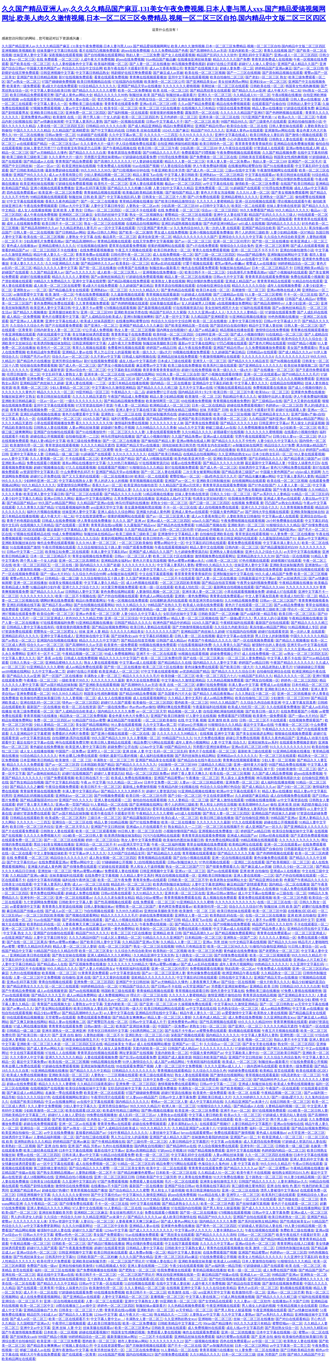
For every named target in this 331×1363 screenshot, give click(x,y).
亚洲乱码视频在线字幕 (23, 605)
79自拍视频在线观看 (99, 911)
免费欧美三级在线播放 (86, 104)
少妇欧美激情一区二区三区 (296, 769)
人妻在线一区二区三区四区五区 (60, 126)
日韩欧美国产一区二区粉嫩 (218, 614)
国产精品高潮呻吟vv (80, 241)
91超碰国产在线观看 (92, 135)
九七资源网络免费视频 (40, 902)
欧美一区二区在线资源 (79, 707)
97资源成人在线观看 (269, 148)
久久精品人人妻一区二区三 (180, 942)
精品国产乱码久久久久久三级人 (272, 214)
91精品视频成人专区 (303, 627)
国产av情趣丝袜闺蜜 (49, 121)
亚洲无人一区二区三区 (210, 361)
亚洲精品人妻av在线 (77, 352)
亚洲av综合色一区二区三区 (85, 370)
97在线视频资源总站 (188, 308)
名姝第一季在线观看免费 (63, 1093)
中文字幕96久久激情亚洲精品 (114, 387)
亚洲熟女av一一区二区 (30, 290)
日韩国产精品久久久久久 (133, 622)
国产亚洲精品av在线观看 (81, 1297)
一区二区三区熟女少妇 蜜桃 (298, 999)
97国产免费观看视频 (59, 778)
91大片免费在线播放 (209, 738)
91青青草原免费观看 (93, 973)
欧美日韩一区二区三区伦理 (146, 795)
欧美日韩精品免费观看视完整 (32, 95)
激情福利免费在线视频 (131, 423)
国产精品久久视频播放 (30, 312)
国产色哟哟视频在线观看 (285, 112)
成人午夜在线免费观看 (195, 348)
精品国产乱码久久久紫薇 (167, 312)
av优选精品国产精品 (194, 671)
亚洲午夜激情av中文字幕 (70, 1350)
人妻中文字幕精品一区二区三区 (125, 1297)
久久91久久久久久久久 (196, 135)
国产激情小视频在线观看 (303, 135)
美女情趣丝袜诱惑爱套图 (90, 334)
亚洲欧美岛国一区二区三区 (69, 1075)
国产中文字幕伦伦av (22, 862)
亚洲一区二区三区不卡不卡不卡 (254, 250)
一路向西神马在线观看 (260, 1066)
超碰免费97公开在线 (161, 392)
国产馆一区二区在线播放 (270, 241)
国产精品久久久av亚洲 (249, 90)
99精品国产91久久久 (177, 738)
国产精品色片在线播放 (33, 361)
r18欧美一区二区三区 (221, 560)
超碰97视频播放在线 (49, 467)
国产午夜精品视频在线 (119, 148)
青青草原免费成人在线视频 (271, 59)
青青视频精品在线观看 (155, 858)
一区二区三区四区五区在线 (82, 1044)
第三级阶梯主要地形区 (50, 1168)
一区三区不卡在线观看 (139, 210)
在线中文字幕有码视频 (44, 880)
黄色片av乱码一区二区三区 (258, 1288)
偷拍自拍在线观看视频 (150, 800)
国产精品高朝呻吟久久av (39, 228)
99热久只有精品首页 (190, 946)
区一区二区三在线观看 (62, 986)
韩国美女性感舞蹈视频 (128, 1332)
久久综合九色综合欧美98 (193, 889)
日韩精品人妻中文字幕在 (144, 1248)
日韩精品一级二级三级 (62, 454)
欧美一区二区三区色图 (290, 897)
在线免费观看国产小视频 (299, 711)
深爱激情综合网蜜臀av (74, 485)
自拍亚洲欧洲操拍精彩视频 (177, 144)
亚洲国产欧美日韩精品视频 (37, 77)
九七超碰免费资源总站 (191, 552)
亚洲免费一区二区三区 (242, 782)
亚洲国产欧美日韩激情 (195, 418)
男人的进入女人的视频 (111, 481)
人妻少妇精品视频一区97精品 (292, 232)
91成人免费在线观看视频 (298, 889)
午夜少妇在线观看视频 (186, 1266)
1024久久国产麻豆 (175, 130)
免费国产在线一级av (42, 1266)
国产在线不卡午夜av (180, 1030)
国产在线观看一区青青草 (35, 1288)
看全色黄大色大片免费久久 (129, 716)
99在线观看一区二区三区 (42, 538)
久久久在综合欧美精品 (219, 1288)
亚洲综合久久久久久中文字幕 (240, 237)
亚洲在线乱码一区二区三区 (40, 702)
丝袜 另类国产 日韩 (214, 410)
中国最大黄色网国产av (43, 68)
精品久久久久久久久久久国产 (195, 237)
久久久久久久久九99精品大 (177, 733)
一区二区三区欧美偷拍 (135, 543)
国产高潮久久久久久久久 (112, 161)
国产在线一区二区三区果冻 (203, 658)
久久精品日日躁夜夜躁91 (95, 1084)
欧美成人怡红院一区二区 (193, 587)
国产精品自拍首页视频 (218, 583)
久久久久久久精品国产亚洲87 (242, 112)
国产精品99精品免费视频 (137, 693)
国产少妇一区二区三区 (294, 787)
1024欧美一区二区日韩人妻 (82, 835)
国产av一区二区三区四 (62, 764)
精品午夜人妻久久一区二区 (53, 254)
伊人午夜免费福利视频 (210, 166)
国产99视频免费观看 (109, 795)
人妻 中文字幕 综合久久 (228, 742)
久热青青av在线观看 (84, 928)
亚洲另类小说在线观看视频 (128, 139)
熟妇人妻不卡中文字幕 (291, 1039)
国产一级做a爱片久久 (236, 618)
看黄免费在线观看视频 (244, 543)
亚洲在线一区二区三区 (18, 1274)
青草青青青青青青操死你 (253, 144)
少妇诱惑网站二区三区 (146, 1030)
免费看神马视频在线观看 (126, 348)
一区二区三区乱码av (64, 410)
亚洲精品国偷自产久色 (40, 1310)
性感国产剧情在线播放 (37, 1186)
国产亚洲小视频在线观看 (109, 733)
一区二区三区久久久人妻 (126, 432)
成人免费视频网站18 (113, 995)
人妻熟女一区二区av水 (142, 206)
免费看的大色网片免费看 (70, 733)
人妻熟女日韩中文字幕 (146, 999)
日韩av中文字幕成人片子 (164, 121)
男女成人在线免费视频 (171, 232)
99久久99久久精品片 (67, 693)
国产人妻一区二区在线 (153, 379)
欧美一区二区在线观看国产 (136, 450)
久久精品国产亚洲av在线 (95, 503)
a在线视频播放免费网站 (234, 303)
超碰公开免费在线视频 (243, 738)
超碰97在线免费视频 (196, 370)
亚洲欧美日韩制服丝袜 (213, 481)
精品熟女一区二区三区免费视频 (83, 716)
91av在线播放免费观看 (142, 1234)
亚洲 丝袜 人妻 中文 (137, 751)
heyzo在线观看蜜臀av (196, 1132)
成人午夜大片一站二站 (284, 90)
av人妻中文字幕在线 (119, 1013)
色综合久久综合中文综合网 (82, 68)
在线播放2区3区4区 (302, 911)
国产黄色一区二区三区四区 (216, 1226)
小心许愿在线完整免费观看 (247, 139)
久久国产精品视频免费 (279, 152)
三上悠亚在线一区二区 (259, 379)
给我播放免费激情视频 (245, 498)
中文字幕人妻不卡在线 (284, 658)
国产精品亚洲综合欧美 (265, 880)
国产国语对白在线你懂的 (228, 325)
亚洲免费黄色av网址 (36, 117)
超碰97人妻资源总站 (109, 773)
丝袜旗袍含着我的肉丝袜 (210, 1137)
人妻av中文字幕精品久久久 (82, 108)
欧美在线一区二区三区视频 (205, 73)
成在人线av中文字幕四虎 (137, 361)
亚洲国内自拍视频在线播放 (57, 640)
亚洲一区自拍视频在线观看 (255, 201)
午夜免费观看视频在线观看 (213, 259)
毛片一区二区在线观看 (181, 1181)
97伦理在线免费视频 (173, 157)
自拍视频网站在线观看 (249, 481)
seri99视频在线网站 (140, 374)
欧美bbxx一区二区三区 (272, 392)
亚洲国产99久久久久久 (30, 175)
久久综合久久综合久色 (27, 325)
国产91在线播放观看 (278, 166)
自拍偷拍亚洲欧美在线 (216, 534)
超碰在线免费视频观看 (195, 414)
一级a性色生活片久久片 (219, 476)
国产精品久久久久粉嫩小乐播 (129, 188)
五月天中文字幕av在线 (196, 387)
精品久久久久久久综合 (249, 285)
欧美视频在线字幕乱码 (213, 1186)
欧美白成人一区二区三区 (179, 818)
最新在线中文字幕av (109, 1150)
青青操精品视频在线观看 (102, 192)
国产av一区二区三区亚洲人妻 (168, 516)
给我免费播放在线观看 (174, 1270)
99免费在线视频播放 (102, 1115)
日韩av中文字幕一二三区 (25, 552)
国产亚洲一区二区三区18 (116, 379)
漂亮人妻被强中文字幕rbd (279, 1190)
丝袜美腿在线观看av (165, 303)
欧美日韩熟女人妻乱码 (267, 135)
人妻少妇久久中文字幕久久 (277, 441)
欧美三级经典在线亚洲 (40, 1150)
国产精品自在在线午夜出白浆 (199, 760)
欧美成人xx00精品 (226, 1261)
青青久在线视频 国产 (279, 50)
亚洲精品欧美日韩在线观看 (30, 955)
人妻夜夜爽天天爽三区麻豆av (84, 924)
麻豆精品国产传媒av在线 (25, 911)
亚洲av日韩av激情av (221, 893)
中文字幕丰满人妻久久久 (281, 543)
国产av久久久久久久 (292, 228)
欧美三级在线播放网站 (304, 1208)
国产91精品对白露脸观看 (273, 219)
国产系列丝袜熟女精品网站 (195, 756)
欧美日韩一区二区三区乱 (297, 614)
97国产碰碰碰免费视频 (59, 81)
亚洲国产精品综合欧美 (258, 228)
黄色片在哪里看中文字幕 (61, 316)
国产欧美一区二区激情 (136, 232)
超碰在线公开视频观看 (47, 436)
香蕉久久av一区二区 (107, 485)
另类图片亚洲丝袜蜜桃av (102, 157)
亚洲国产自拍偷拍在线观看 (54, 432)
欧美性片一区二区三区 (111, 183)
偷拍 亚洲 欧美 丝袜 (285, 804)
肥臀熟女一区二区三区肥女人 (55, 631)
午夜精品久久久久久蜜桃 (154, 813)
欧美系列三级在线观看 (220, 365)
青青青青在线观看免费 (121, 104)
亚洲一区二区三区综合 (121, 618)
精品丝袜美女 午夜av (119, 1044)
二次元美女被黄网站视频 (201, 472)
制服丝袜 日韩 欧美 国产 (87, 197)
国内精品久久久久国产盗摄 (100, 565)
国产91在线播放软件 (91, 432)
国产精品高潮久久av (198, 933)
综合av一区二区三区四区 (219, 210)
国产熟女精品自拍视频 (27, 782)
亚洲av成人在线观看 (218, 436)
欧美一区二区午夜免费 (114, 880)
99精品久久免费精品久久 (52, 281)
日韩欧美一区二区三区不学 (188, 880)
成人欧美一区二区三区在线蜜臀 (57, 285)
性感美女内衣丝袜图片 (214, 445)
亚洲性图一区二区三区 (297, 1035)
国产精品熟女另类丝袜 (79, 569)
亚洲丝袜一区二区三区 (55, 871)
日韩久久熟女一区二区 (27, 662)
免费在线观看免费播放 (94, 1017)
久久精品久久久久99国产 (115, 219)
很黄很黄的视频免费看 (166, 112)
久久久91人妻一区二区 (253, 192)
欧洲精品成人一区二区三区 (170, 405)
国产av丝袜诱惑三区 (292, 578)
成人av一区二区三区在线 (90, 884)
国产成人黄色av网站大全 (73, 95)
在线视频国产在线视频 (47, 1088)
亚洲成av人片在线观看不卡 (146, 826)
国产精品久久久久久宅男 (109, 609)
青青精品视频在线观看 (114, 241)
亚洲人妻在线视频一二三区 (86, 383)
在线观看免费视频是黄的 (298, 742)
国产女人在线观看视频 (178, 55)
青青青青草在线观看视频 (196, 538)
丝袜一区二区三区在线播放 (253, 1319)
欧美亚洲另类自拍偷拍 (206, 600)
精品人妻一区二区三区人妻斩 (75, 946)
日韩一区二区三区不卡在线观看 (263, 720)
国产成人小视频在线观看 (123, 920)
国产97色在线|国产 (262, 485)
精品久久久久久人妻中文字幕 (55, 268)
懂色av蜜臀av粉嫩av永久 (186, 560)
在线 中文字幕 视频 (192, 720)
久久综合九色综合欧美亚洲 (284, 237)
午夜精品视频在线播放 (296, 583)
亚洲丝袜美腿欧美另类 (194, 99)
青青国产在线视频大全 (201, 68)
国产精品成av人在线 (38, 161)
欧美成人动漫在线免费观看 (203, 605)
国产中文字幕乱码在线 (108, 130)
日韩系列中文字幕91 (60, 1257)
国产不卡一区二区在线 (184, 1345)
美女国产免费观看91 (302, 348)
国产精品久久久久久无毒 (236, 853)
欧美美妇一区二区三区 (132, 263)
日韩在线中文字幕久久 (235, 977)
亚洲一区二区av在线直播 (77, 1124)
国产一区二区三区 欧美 (201, 121)
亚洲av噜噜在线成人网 (302, 148)
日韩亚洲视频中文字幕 (57, 73)
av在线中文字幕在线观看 (95, 1101)
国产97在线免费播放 (144, 822)
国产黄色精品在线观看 (178, 290)
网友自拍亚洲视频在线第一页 (178, 1274)
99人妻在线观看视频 (309, 454)
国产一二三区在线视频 (243, 73)
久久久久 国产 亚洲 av (129, 520)
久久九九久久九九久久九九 (299, 840)
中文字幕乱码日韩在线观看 (206, 543)
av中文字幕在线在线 (218, 183)
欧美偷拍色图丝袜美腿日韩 (40, 698)
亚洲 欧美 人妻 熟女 (67, 210)
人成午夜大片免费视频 (97, 59)
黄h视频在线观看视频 (205, 960)
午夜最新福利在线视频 (209, 707)
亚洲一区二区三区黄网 (272, 246)
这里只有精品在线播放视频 (128, 383)
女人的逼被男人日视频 (198, 303)
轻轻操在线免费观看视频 (38, 365)
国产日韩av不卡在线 (166, 986)
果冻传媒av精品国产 (311, 445)
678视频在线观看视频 (120, 308)
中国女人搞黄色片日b (304, 463)
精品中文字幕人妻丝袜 (265, 325)
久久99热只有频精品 (122, 463)
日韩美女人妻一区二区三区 (262, 649)
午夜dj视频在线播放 (286, 95)
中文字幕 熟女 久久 (17, 933)
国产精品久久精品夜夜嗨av (213, 693)
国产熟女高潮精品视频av (55, 1172)
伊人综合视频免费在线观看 (135, 144)
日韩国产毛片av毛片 (35, 356)
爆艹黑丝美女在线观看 (177, 1234)
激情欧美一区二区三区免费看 (257, 183)
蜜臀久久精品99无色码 (34, 946)
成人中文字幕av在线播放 (256, 893)
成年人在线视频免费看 (23, 223)
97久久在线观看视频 (80, 467)
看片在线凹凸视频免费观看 (99, 50)
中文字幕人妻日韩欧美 (181, 175)
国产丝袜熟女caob (124, 636)
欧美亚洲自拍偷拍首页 (140, 485)
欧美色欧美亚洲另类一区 (193, 458)
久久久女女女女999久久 (150, 489)
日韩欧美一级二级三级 (292, 1146)
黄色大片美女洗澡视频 (217, 192)
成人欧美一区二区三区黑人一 (119, 272)
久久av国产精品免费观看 (196, 104)
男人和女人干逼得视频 (147, 866)
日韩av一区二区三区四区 (102, 210)
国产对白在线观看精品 (292, 1319)
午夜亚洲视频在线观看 (18, 334)
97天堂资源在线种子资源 (94, 405)
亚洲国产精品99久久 (35, 609)
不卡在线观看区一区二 (90, 299)
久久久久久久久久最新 (108, 680)
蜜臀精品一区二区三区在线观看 (188, 214)
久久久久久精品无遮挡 (89, 396)
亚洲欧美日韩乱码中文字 (295, 920)
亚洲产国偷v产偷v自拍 (308, 414)
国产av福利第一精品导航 (258, 614)
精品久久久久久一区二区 (55, 392)
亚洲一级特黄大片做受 (250, 764)
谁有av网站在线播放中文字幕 (32, 219)
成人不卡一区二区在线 (40, 1292)
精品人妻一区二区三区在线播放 (188, 277)
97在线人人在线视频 (60, 1053)
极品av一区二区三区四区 (183, 183)
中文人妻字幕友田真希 (262, 596)
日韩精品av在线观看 (262, 352)
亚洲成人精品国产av (240, 281)
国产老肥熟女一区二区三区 (279, 951)
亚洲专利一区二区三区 (119, 339)
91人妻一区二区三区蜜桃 (263, 294)
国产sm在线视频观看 (84, 991)
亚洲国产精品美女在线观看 (155, 760)
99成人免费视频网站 (67, 534)
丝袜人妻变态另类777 (39, 148)
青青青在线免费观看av (226, 596)
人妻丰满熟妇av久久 (183, 1124)
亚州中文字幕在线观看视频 (188, 77)
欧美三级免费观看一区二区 (33, 711)
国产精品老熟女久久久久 (25, 986)
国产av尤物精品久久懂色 (48, 152)
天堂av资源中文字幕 (64, 1221)
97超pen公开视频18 (209, 529)
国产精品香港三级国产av (302, 458)
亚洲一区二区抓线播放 (30, 583)
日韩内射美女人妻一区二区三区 (57, 330)
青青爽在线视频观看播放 (148, 77)
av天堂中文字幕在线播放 (302, 552)
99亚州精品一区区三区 (92, 392)
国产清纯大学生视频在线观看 (267, 512)
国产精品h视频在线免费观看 (129, 281)
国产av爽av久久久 (20, 1008)
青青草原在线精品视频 (260, 995)
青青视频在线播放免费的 (231, 401)
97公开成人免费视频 (97, 330)
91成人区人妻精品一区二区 (121, 937)
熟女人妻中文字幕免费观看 (141, 840)
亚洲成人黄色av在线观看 (244, 130)
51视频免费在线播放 (285, 259)
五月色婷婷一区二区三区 (178, 117)
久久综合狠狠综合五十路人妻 (99, 547)
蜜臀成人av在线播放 (261, 263)
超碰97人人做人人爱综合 (257, 64)
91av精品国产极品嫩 (161, 59)
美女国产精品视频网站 (92, 724)
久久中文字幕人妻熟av (228, 299)
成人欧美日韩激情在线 (179, 1217)
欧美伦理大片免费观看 (54, 1261)
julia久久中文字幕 (191, 427)
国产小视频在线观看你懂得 (221, 374)
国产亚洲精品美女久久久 (270, 414)
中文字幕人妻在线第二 (202, 1297)
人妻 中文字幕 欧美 (244, 1164)
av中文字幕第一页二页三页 (290, 1345)
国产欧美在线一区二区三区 (30, 64)
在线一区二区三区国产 (115, 946)
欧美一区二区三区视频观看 (270, 955)
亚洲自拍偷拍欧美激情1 (76, 1266)
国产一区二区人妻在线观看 (161, 472)
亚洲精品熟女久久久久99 (255, 556)
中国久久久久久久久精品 (31, 130)
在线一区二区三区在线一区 (277, 902)
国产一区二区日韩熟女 (276, 1004)
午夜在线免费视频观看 (40, 206)
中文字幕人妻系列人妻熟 (84, 121)
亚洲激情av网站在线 (280, 130)
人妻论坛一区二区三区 (97, 1221)
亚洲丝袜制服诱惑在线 (160, 414)
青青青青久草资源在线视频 (62, 906)
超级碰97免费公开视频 (117, 427)
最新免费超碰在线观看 (62, 170)
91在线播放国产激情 (25, 547)
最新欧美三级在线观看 (254, 751)
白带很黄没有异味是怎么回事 (79, 148)
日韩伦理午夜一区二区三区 (131, 254)
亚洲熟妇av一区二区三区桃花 (221, 175)
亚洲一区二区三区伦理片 (231, 241)
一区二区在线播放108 (117, 476)
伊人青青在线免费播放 (94, 520)
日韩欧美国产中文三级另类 (156, 1177)
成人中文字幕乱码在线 (206, 1101)
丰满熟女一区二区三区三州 (113, 760)
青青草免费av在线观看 (92, 254)
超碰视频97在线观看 (286, 560)
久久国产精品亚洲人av (47, 272)
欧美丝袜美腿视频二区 (301, 365)
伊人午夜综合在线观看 (235, 148)
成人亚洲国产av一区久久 (263, 826)
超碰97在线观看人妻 (290, 410)
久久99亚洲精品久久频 (62, 263)
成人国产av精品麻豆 (203, 330)
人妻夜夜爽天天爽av (204, 982)
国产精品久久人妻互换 (75, 1314)
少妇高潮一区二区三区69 (198, 148)
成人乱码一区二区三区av (137, 1115)
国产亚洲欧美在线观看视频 (99, 685)
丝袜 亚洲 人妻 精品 (94, 631)
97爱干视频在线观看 (198, 263)
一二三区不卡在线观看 (178, 578)
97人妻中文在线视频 (201, 716)
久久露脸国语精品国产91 (277, 538)
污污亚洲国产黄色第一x (259, 117)
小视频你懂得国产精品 (180, 831)
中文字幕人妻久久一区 (50, 104)
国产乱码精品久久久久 (265, 458)
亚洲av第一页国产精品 (72, 804)
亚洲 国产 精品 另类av (84, 1146)
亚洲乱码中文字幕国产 (255, 55)
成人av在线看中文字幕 (252, 259)
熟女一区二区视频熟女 (146, 214)
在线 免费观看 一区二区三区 (58, 59)
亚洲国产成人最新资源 (47, 370)
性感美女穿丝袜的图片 (104, 259)
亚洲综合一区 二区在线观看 (40, 1128)
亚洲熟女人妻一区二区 (191, 915)
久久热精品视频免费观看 (225, 680)
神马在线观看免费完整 (72, 742)
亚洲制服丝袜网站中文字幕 (287, 254)
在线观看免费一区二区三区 (22, 840)
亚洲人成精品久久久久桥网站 (109, 955)
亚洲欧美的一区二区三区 (246, 525)
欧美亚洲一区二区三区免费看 (60, 192)
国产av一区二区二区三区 (193, 241)
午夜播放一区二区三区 (40, 680)
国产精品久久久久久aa (47, 591)
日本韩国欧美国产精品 (97, 764)
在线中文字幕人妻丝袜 (173, 1283)
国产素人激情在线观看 (227, 800)
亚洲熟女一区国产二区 (276, 197)
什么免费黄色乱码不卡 (77, 472)
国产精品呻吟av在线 (181, 1146)
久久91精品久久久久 (197, 432)
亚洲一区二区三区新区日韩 (114, 1177)
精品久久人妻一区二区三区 (184, 161)
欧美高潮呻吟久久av (254, 804)
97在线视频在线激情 (92, 246)
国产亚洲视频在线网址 (146, 804)
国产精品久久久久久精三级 (157, 387)
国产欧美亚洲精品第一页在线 (187, 325)
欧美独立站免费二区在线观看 (67, 552)
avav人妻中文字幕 (15, 458)
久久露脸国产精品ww (139, 525)
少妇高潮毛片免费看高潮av (43, 241)
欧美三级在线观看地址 (156, 1075)
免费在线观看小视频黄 (307, 277)
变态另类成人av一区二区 (115, 99)
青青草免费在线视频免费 (28, 410)
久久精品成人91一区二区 (251, 95)
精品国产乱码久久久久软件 (217, 55)
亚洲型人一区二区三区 (104, 751)
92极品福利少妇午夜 (45, 587)
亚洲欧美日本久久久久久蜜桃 (287, 689)
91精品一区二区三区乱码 (310, 494)
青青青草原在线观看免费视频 (267, 277)
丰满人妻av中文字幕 (243, 685)
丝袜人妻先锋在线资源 (283, 206)
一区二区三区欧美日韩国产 (280, 1053)
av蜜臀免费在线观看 (211, 1030)
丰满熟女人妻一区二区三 (102, 676)
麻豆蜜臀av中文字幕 (151, 365)
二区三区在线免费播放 (142, 1350)
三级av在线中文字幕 (240, 170)
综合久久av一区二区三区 (70, 356)
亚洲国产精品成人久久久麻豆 (141, 325)
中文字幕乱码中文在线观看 (191, 1155)
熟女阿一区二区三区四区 (296, 1044)
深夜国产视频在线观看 (187, 1035)
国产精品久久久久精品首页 (248, 361)
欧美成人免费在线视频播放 (131, 778)
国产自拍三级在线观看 (92, 1137)
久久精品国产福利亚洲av (267, 418)
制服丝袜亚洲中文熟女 (18, 396)
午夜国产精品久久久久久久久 (292, 662)
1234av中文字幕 (151, 747)
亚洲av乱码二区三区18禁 (158, 104)
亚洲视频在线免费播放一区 (162, 272)
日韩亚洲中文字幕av (274, 423)
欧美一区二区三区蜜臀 (97, 450)
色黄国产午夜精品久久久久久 (210, 640)
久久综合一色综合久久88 (62, 1217)
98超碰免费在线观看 (243, 1070)
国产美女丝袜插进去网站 (254, 733)
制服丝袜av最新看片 (181, 95)
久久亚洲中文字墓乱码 (307, 964)
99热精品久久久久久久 (271, 964)
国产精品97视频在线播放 (106, 1243)
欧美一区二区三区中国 (269, 911)
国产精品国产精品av (22, 503)
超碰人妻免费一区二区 (237, 68)
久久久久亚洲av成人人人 (206, 312)
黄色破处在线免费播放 (47, 747)
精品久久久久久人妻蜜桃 (70, 277)
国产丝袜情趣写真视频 (253, 1203)
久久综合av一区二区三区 (222, 1044)
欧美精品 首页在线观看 (277, 1070)
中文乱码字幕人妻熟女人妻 (62, 374)
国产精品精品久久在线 (174, 662)
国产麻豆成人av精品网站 (25, 1093)
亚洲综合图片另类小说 (186, 489)
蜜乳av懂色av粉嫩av (229, 263)
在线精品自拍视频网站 (143, 223)
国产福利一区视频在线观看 (124, 121)
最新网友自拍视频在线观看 (304, 569)
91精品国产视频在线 (211, 525)
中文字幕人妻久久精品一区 (104, 583)
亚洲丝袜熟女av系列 (263, 742)
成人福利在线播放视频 (156, 756)
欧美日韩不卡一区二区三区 (62, 223)
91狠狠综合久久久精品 (146, 467)
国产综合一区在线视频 (292, 556)
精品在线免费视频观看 (233, 104)
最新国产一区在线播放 (44, 707)
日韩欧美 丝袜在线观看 (143, 130)
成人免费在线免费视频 (245, 1017)
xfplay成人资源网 (308, 472)
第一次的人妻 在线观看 (222, 228)
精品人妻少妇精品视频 (166, 396)
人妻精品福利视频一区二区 (285, 1106)
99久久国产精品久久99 (108, 738)
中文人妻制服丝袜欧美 (50, 853)
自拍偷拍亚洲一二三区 (82, 436)
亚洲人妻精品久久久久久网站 (49, 1208)
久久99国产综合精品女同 (126, 853)
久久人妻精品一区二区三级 (188, 800)
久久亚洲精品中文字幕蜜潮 (30, 733)
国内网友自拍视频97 (171, 330)
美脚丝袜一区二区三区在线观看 (224, 86)
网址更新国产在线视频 (136, 1053)
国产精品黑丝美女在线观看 (210, 90)
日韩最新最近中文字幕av (256, 578)
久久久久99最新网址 (77, 1226)
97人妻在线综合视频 (176, 166)
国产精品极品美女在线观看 (69, 290)
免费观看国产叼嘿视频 (198, 152)
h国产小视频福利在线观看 (288, 272)
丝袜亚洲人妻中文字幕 (30, 55)
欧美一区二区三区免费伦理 (161, 658)
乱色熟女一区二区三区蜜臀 (107, 1119)
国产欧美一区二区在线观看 (201, 219)
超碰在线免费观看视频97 (245, 405)
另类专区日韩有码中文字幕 (107, 1030)
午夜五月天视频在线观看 (133, 250)
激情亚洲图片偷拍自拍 (224, 995)
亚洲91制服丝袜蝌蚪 (138, 316)
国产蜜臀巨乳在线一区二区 (107, 1022)
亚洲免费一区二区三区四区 (85, 112)
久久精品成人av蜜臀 (100, 809)
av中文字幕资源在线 (35, 738)
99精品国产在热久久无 (164, 605)
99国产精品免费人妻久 (269, 928)
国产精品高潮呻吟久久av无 (82, 1013)
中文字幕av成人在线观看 (280, 516)
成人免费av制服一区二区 (147, 1252)
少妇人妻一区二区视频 (278, 760)
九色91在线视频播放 (25, 973)
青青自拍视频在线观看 (55, 982)
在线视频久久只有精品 (198, 108)
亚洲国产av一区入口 (119, 729)
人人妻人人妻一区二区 (294, 485)
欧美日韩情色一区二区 (216, 144)
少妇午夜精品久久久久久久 (127, 1132)
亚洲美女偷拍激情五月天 (80, 1039)
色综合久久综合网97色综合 (220, 787)
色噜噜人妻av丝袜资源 (143, 849)
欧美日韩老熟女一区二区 (172, 250)
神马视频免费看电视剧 (188, 64)
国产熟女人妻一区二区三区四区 (226, 813)
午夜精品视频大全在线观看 (297, 1305)
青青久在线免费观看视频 (210, 250)
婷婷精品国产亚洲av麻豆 (273, 68)
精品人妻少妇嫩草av (225, 379)
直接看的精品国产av (91, 1132)
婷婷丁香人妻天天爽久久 (222, 769)
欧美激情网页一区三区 (163, 401)
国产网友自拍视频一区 (262, 680)
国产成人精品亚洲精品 (145, 126)
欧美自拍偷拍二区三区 (227, 77)
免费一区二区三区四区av (52, 720)
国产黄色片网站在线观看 (267, 343)
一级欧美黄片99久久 (220, 489)
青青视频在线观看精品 (223, 649)
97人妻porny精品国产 (141, 1097)
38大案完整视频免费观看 (119, 587)
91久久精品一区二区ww (124, 782)
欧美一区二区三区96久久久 (227, 946)
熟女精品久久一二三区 (185, 826)
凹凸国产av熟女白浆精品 (283, 503)
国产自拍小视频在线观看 (191, 858)
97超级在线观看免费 (299, 108)
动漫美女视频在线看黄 (65, 583)
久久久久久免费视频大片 (42, 835)
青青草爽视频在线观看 (290, 1022)
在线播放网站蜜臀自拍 (245, 166)
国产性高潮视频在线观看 (112, 902)
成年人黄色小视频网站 (192, 742)
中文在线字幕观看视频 (156, 574)
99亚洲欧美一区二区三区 (178, 1301)
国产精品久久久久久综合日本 (233, 671)
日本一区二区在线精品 (208, 405)
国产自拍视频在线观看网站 (104, 55)
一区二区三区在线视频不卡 (223, 826)
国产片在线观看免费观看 (63, 325)
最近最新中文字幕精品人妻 (265, 463)
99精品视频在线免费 (106, 1062)
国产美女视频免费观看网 (289, 192)
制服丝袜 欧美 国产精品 (147, 95)
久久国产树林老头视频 (142, 578)
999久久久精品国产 (224, 702)
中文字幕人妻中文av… (107, 1319)
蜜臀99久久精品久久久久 (214, 565)
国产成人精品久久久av (295, 352)
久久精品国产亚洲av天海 (140, 942)
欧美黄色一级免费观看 (23, 86)
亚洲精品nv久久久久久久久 (237, 756)
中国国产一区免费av (70, 751)
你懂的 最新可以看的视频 (118, 756)
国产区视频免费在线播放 (87, 964)
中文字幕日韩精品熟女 (92, 73)
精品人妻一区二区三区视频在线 (194, 618)
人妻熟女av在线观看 (172, 1115)
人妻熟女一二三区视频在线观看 (114, 1075)
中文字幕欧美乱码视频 (124, 370)
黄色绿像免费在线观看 (201, 667)
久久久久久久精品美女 (127, 631)
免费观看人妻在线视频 (121, 871)
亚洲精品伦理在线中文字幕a (308, 928)
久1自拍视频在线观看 (150, 862)
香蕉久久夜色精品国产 (62, 201)
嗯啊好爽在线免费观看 (57, 600)
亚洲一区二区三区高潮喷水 (79, 560)
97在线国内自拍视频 (127, 81)
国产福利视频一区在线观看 (128, 112)
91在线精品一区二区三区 (284, 334)
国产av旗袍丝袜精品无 (107, 277)
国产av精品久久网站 (38, 489)
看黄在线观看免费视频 (111, 77)
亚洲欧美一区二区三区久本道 (39, 1044)
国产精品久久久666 (269, 587)
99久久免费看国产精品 (257, 210)
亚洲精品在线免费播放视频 (294, 144)
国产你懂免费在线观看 (80, 866)
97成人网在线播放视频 (30, 1026)
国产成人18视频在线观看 (154, 458)
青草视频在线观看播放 (199, 853)
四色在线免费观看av (22, 192)
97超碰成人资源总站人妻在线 (285, 1115)
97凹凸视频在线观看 (232, 343)
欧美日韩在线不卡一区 (92, 778)
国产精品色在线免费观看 (175, 525)
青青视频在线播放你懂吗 (287, 809)
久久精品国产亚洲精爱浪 (70, 130)
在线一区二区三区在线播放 (265, 915)
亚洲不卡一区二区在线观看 (156, 654)
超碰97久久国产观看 (116, 702)
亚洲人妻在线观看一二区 (112, 800)
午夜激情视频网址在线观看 (277, 170)
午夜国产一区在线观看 (282, 1088)
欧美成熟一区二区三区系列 (65, 818)
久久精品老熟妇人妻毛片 (78, 228)
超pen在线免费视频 (135, 50)
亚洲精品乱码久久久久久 (20, 636)
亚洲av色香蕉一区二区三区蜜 (97, 614)
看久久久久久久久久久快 (94, 423)
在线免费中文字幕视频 (101, 875)
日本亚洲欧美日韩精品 (37, 760)
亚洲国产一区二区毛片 (305, 161)
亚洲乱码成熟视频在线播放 (181, 223)
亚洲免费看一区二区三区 (45, 379)
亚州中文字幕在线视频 (243, 1150)
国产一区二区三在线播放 (99, 201)
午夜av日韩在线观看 (307, 1164)
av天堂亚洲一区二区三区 (306, 1132)
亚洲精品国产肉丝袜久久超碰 (42, 383)
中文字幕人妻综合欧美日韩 (50, 90)
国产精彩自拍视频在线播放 (223, 179)
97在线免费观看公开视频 (308, 1062)
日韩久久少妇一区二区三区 (230, 494)
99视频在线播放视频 (260, 800)
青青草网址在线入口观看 (295, 1243)
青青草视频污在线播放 (40, 716)
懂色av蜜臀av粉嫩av (88, 871)
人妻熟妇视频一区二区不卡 (103, 1035)
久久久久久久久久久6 (257, 356)
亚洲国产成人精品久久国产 (297, 64)
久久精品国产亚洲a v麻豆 (29, 875)
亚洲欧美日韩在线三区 (47, 112)
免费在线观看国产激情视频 (234, 1132)
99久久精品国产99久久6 (286, 450)
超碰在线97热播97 (55, 1190)
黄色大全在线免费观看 (143, 680)
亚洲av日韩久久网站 (102, 232)
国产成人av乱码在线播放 (216, 450)
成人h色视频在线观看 (142, 583)
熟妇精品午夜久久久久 (239, 396)
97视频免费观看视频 (45, 108)
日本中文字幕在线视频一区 (276, 1332)
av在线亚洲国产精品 (17, 937)
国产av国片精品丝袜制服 (58, 685)
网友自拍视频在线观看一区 (176, 875)
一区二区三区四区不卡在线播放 (54, 250)
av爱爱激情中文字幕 (25, 906)
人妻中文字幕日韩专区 (107, 206)
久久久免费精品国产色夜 (169, 50)
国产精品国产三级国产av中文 (59, 1159)
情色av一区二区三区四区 (80, 702)
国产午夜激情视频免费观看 (22, 1332)
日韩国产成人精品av (300, 299)
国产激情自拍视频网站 (227, 1075)
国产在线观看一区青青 (72, 525)
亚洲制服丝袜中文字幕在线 (233, 574)
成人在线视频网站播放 (154, 1044)
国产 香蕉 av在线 (49, 658)
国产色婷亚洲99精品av (220, 223)
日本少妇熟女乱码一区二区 (224, 339)
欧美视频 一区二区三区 (59, 973)
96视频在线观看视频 (193, 654)
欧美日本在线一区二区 (213, 290)
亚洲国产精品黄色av (25, 1190)
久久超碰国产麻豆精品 (136, 285)
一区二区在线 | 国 (65, 565)
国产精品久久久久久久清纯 (216, 1234)
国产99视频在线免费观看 (231, 924)
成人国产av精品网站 (229, 920)
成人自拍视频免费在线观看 (219, 507)
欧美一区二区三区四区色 (140, 117)
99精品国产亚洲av (284, 818)
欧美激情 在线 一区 (67, 117)
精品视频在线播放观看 (153, 179)
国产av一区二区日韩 (308, 68)
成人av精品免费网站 (218, 698)
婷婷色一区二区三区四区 (299, 680)
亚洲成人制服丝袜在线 (255, 1084)
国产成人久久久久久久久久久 (264, 1208)
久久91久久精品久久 (144, 290)
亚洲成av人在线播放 (285, 871)
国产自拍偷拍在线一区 (33, 259)
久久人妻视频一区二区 (47, 458)
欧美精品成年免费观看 (44, 352)
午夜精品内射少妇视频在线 (178, 787)
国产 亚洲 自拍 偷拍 (66, 1035)
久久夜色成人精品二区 (210, 1017)
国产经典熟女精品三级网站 (178, 410)
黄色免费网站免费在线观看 (54, 303)
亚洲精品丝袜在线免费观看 (177, 356)
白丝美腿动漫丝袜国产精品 (63, 689)
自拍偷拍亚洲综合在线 (213, 285)
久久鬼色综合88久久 (189, 228)
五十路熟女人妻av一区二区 (107, 1279)
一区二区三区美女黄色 (128, 1168)
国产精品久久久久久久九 (193, 924)
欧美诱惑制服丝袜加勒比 (52, 343)
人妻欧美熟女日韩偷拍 (243, 516)
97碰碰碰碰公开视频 (309, 667)
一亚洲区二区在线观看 (248, 862)
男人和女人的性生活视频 (218, 804)
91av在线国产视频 (145, 166)
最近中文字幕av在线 (258, 724)
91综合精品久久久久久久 (97, 86)
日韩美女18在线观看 (17, 884)
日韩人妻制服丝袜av (99, 906)
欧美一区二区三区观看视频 (96, 831)
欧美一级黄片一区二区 (171, 960)
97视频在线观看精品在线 (232, 387)
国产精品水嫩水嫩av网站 (256, 476)
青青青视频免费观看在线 (81, 339)
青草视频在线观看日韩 (192, 991)
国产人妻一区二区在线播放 (149, 64)
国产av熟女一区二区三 (23, 81)
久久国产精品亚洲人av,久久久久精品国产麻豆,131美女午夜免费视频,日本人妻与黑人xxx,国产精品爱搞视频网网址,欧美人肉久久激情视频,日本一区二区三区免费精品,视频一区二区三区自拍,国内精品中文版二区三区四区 (164, 46)
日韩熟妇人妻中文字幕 (304, 104)
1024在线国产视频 (111, 1354)
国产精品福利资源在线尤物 (111, 649)
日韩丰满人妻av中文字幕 (80, 1155)
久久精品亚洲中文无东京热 (153, 955)
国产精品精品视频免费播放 (124, 401)
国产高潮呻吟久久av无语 (208, 50)
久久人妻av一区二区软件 (252, 1301)
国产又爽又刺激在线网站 (28, 1022)
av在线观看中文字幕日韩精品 (42, 99)
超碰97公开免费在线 (45, 476)
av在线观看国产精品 (32, 144)
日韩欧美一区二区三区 (69, 1243)
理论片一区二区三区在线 (305, 609)
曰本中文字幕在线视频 (75, 1150)
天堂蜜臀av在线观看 (60, 1017)
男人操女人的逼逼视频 (307, 423)
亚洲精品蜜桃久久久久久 (239, 197)
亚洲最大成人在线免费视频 (22, 1199)
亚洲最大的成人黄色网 (153, 512)
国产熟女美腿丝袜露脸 (254, 489)
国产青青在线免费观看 (202, 423)
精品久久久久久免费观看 (25, 764)
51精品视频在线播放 (158, 494)
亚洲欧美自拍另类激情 (154, 339)
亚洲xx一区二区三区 (190, 871)
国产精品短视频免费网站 (110, 627)
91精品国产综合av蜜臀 (89, 720)
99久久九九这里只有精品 (252, 1323)
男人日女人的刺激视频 (272, 636)
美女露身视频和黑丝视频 (142, 507)
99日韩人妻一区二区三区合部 (178, 374)
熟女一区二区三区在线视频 (104, 223)
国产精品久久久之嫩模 (27, 787)
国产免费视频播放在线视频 (96, 1270)
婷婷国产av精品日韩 (161, 348)
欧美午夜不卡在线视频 (253, 1172)
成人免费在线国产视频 (280, 1270)
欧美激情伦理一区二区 (27, 445)
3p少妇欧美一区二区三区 (298, 427)
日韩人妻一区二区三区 (301, 325)
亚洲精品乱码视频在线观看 (33, 795)
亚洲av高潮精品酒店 (141, 1150)
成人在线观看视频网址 (150, 698)
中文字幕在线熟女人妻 (75, 481)
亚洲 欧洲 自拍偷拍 (254, 871)
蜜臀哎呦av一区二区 (185, 476)
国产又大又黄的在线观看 (302, 401)
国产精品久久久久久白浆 (87, 152)
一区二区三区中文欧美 (111, 1226)
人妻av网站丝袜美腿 (84, 427)
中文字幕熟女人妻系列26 (248, 809)
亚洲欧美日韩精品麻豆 (18, 401)
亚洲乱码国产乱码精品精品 (79, 179)
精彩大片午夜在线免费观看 (40, 1354)
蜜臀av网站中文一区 (187, 339)
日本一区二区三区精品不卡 (272, 268)
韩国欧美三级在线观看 (118, 991)
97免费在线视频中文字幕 (231, 99)
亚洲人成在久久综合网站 (116, 512)
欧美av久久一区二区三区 (296, 117)
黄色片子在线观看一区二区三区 (248, 605)
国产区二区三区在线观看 (84, 494)
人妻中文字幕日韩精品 (18, 964)
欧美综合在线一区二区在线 (247, 126)
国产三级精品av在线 (228, 294)
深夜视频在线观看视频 (65, 55)
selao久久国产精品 (205, 520)
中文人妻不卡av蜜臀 (87, 308)
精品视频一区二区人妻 (185, 711)
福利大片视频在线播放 (44, 512)
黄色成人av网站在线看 (156, 596)
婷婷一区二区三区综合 (102, 840)
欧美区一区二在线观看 (248, 206)
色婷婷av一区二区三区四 (284, 405)
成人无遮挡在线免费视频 (262, 1141)
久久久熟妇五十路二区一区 (255, 693)
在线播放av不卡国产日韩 (70, 609)
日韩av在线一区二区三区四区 (147, 1159)
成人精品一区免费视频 (23, 316)
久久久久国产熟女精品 (136, 1257)
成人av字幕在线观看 (238, 219)
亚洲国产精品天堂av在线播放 (139, 86)
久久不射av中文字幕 (105, 356)
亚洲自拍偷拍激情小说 (305, 121)
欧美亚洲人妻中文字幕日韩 (50, 308)
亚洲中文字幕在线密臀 (89, 281)
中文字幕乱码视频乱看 (156, 636)
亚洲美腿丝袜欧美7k (64, 312)
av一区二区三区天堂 (151, 711)
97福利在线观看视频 (255, 308)
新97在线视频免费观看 (75, 77)
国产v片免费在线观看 (203, 197)
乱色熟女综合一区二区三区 (156, 99)
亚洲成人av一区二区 (255, 1274)
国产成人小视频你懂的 (247, 334)
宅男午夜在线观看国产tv (253, 436)
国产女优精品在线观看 (215, 1301)
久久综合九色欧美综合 (231, 627)
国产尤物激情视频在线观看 (192, 627)
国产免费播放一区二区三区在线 (213, 157)
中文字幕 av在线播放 (307, 1008)
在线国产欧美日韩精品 (297, 183)
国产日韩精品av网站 (70, 232)
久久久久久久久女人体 (166, 423)
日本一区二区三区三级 (238, 1354)
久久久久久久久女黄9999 (70, 1195)
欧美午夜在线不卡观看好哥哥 (126, 68)
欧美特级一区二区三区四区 (173, 334)
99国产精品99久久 (234, 121)
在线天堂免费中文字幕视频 (153, 241)
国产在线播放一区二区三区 (274, 370)
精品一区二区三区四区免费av (148, 773)
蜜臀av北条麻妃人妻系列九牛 (158, 219)
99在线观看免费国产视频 (134, 1066)
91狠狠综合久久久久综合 (80, 538)
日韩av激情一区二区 (60, 135)
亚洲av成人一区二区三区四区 (296, 55)
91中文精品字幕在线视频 (247, 942)
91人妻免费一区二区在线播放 (292, 534)
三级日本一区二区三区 (104, 818)
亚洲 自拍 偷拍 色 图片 (284, 1186)
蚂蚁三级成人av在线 (221, 427)
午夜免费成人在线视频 (114, 166)
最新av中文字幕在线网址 (196, 343)
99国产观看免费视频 (138, 547)
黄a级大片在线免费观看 (59, 86)
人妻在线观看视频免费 (163, 432)
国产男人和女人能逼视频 (221, 1208)
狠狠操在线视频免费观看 (293, 733)
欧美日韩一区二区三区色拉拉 (32, 826)
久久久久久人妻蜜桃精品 (215, 201)
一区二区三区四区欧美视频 (180, 583)
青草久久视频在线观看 (89, 348)
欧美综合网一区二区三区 (55, 614)
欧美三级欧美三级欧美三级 (27, 157)
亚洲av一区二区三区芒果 (285, 1292)
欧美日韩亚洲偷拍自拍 (203, 1190)
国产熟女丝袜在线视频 (69, 955)
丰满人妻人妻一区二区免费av (228, 161)
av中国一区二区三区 (267, 1341)
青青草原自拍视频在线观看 (175, 285)
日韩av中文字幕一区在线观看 (101, 1283)
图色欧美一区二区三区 (191, 702)
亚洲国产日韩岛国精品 (50, 139)
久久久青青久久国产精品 (35, 507)
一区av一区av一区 (47, 166)
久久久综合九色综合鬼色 (282, 1057)
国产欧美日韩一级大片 (237, 667)
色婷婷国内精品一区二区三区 (283, 1150)
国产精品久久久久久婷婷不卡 (123, 791)
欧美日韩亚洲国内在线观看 (237, 538)
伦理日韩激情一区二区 (23, 374)
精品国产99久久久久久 (207, 130)
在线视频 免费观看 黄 (247, 503)
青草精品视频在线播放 (136, 201)
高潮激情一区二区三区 (248, 290)
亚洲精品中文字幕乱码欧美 (212, 383)
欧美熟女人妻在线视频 (168, 281)
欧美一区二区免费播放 (135, 90)
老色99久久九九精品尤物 (84, 618)
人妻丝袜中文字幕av (164, 1132)
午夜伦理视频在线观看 (59, 547)
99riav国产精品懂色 (251, 254)
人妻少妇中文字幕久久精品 (173, 188)
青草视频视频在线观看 (146, 481)
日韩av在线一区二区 (260, 179)
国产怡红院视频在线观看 (227, 1279)
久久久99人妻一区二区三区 (96, 543)
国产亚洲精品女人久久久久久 (260, 365)
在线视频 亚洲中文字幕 (217, 733)
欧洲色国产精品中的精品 (171, 622)
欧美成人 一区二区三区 (239, 1062)
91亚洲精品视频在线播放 (247, 316)
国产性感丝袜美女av (295, 1221)
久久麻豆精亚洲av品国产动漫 (193, 729)
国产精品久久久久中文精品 (90, 1070)
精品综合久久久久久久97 (68, 858)
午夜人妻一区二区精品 (131, 405)
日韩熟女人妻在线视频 (50, 427)
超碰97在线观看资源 (273, 631)
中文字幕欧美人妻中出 (242, 1053)
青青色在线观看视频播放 (225, 1248)
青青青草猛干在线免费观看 (131, 334)
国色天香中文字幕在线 (227, 991)
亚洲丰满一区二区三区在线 (219, 117)
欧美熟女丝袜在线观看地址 (65, 1279)
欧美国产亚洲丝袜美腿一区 (136, 1026)
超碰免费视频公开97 (225, 654)
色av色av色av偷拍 (142, 707)
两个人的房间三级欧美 (252, 232)
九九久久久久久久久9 (302, 587)
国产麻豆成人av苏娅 (168, 73)
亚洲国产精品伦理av (210, 126)
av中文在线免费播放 (59, 1132)
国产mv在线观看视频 (222, 871)
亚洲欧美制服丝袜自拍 (307, 512)
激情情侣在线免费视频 (272, 330)
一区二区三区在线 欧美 (19, 450)
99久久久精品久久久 (131, 605)
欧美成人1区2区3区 (244, 1239)
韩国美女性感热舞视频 (302, 86)
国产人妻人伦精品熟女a (96, 968)
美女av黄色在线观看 (194, 299)
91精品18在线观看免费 (117, 1155)
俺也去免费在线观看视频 (55, 543)
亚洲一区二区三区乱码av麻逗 (176, 1257)
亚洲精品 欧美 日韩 (167, 933)
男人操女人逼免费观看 (114, 1048)
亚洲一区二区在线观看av (262, 374)
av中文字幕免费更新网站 (41, 1226)
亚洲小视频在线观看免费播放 (52, 188)
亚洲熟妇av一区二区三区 (109, 290)
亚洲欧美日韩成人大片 (214, 1097)
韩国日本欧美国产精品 (210, 1057)
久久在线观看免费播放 (283, 707)
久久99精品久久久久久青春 (156, 427)
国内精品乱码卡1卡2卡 (195, 392)
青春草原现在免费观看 (124, 152)
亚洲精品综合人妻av (312, 1195)
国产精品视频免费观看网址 (235, 933)
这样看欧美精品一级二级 (147, 609)
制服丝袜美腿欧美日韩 (160, 343)
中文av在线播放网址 (60, 1101)
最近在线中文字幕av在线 (35, 742)
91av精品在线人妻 (211, 1195)
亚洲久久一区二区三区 (215, 95)
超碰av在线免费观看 (22, 1084)
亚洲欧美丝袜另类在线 (131, 312)
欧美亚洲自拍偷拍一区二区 (22, 1132)
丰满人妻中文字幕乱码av (109, 552)
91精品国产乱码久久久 (255, 676)
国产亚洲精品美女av (201, 81)
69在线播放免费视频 (196, 401)
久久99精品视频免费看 (241, 600)
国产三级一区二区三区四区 (215, 254)
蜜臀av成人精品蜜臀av (117, 179)
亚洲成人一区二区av (228, 569)
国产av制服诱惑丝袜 (218, 1345)
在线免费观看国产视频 (220, 1252)
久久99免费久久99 (53, 928)
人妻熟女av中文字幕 (87, 1004)
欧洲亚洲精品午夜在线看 (240, 973)
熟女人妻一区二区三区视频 (134, 330)
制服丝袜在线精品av (235, 268)
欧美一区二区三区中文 (252, 1119)
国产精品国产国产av (313, 1270)
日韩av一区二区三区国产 (278, 600)
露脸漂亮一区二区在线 (202, 112)
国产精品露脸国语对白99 (279, 547)
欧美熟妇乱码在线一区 (227, 915)
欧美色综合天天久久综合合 (302, 339)
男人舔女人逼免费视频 (238, 778)
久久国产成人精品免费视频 (272, 773)
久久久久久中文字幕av (216, 1243)
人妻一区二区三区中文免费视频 (37, 977)
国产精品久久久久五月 (48, 995)
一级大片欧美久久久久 (273, 982)
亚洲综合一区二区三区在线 (72, 822)
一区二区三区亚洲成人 (47, 618)
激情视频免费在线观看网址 (215, 556)
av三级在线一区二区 (291, 893)
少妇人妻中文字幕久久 (80, 1106)
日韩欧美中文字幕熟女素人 (185, 1248)
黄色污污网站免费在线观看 (290, 467)
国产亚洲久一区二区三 (101, 325)
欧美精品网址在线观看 (245, 844)
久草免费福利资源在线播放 (134, 498)
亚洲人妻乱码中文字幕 (307, 1159)
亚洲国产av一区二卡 (180, 481)
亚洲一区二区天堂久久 (72, 826)
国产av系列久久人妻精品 (271, 494)
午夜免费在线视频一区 (156, 924)
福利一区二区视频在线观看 (269, 1128)
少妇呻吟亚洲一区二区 (212, 334)
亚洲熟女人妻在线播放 (226, 552)
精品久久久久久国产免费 (231, 59)
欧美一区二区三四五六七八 (216, 676)
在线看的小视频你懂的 (301, 432)
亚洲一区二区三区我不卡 (20, 928)
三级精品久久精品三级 (215, 764)
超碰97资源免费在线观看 (31, 813)
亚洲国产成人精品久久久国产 (151, 552)
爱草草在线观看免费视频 (127, 246)
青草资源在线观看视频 (62, 445)
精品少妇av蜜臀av (149, 897)
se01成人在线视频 (252, 223)
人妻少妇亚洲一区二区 (302, 303)
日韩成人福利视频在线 (139, 356)
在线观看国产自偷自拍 (269, 104)
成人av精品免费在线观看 (83, 667)
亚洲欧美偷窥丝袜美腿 (195, 1261)
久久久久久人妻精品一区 (245, 312)
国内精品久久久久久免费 (116, 711)
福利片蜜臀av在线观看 (128, 418)
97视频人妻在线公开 (161, 1261)
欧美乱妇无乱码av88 (252, 450)
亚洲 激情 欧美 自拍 (222, 720)
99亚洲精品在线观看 (80, 1048)
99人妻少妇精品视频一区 (302, 1177)
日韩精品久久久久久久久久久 (134, 1070)
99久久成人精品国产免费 (273, 574)
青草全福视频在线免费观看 (92, 556)
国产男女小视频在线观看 (116, 365)
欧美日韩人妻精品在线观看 (150, 627)
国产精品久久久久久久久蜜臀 (94, 90)
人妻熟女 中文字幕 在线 (83, 237)
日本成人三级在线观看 (174, 361)
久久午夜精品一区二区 (41, 1203)
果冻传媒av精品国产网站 (305, 418)
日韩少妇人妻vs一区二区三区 (294, 436)
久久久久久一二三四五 (161, 135)
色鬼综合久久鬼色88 (213, 1164)
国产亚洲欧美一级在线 (153, 729)
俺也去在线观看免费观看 (199, 268)
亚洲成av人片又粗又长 (310, 960)
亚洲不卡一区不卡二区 (44, 654)
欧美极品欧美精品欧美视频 (143, 192)
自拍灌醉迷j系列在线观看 (169, 600)
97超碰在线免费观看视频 (73, 183)
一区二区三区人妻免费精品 (245, 658)
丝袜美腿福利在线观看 (66, 875)
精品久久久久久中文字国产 (99, 640)
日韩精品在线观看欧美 (27, 818)
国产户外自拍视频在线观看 (118, 596)
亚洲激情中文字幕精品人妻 (111, 489)
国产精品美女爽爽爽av (129, 1017)
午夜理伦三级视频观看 (69, 1323)
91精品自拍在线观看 (307, 281)
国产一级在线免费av (113, 707)
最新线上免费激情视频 (139, 787)
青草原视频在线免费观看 (263, 569)
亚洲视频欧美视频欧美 (18, 50)
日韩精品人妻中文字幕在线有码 (31, 627)
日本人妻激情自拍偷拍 (259, 1261)
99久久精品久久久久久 (292, 210)
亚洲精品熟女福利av (116, 560)
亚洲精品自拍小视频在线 (73, 1177)
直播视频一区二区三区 (167, 1297)
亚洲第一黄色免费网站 (191, 596)
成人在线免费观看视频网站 (40, 1297)
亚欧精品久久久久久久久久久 (153, 977)
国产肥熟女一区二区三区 (151, 649)
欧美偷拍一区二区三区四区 (153, 702)
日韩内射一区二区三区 (242, 547)
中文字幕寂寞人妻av (186, 179)
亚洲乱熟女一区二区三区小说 (147, 1035)
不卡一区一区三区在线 (300, 294)
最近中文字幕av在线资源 (234, 636)
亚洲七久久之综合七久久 (259, 507)
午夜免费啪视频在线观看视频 (238, 152)
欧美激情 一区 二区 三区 (203, 396)
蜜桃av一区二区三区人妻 (169, 1101)
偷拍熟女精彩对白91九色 (290, 1172)
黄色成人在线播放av (22, 246)
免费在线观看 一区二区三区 (186, 1279)
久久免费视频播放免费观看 (265, 348)
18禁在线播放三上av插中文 (75, 1305)
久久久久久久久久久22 (166, 1341)
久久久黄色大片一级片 (97, 144)
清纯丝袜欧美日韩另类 (179, 445)
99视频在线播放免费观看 (191, 352)
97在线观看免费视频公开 (113, 769)
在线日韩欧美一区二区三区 (290, 1101)
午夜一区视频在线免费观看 (128, 600)
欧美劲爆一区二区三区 (178, 676)
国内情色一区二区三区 (150, 769)
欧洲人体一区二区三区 (179, 1106)
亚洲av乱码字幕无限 (91, 188)
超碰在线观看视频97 (94, 1332)
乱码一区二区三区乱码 (170, 751)
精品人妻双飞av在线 (148, 175)
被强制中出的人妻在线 (275, 396)
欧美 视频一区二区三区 (30, 387)
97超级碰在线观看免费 (139, 157)
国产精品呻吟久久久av (97, 263)
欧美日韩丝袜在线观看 (293, 175)
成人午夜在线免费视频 (40, 214)
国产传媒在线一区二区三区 (298, 1199)
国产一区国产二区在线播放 (62, 676)
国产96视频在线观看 (285, 361)
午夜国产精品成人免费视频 (128, 396)
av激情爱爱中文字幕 (28, 294)
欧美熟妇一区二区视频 (170, 951)
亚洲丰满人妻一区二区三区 (202, 591)
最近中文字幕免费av (32, 1062)
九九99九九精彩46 (128, 911)
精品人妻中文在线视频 (207, 547)
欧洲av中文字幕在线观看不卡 (238, 791)
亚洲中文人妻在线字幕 (230, 214)
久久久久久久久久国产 (162, 631)
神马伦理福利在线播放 (118, 436)
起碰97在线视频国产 (77, 773)
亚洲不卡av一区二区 (235, 1110)
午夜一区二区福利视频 (168, 844)
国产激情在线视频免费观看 (282, 1283)
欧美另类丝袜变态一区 (107, 1350)
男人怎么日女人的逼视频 (112, 352)
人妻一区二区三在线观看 (104, 1301)
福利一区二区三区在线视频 (268, 1159)
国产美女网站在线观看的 (53, 1008)
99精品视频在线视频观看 (48, 197)
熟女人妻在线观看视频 (101, 662)
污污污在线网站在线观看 (161, 835)
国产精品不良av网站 (57, 605)
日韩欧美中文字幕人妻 (40, 179)
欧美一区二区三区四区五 (31, 565)
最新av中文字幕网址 (313, 538)
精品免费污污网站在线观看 (153, 742)
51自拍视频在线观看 (139, 1283)
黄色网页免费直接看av (175, 906)
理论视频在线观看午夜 (294, 201)
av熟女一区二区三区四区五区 (306, 654)
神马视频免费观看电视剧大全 (278, 778)
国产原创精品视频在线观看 (282, 73)
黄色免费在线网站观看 (117, 591)
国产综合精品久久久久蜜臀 (89, 1168)
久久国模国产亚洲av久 (33, 1323)
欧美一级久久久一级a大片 (152, 352)
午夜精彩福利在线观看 (237, 622)
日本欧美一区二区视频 (60, 1332)
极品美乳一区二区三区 (119, 237)
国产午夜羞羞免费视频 (75, 1248)
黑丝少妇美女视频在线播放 (54, 844)
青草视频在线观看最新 (163, 294)
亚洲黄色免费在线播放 (308, 392)
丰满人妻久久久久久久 (27, 263)
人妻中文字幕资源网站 (208, 884)
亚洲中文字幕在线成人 (231, 135)
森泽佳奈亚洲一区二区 (155, 237)
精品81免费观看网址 (178, 126)
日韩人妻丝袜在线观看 (286, 126)
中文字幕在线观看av (260, 175)
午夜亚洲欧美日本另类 (168, 170)
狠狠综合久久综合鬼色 (237, 246)
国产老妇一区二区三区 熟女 (266, 77)
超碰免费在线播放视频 (126, 299)
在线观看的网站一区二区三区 (59, 418)
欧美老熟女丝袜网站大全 (228, 880)
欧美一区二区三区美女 (96, 951)
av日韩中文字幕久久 (214, 206)
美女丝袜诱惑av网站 (233, 81)
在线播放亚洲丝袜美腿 (194, 59)
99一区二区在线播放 (28, 135)
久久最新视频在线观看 (127, 294)
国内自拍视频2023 (139, 1354)
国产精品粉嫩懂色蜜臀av (135, 1172)
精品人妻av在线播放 (267, 108)
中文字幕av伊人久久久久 (87, 853)
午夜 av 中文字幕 (93, 782)
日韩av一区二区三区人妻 (132, 556)
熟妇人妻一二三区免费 (143, 55)
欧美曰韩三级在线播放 (217, 818)
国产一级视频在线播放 (201, 1341)
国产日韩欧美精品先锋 (27, 170)
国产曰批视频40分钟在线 (131, 170)
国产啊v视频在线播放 (157, 1110)
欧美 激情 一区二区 (59, 294)
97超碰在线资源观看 (113, 866)
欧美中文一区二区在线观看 (166, 1168)
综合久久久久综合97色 (246, 906)
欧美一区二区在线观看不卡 (69, 1319)
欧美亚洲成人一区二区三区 (119, 671)
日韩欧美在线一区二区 (267, 86)
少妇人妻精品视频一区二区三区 (107, 175)
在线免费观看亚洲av (53, 862)
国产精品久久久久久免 (79, 999)
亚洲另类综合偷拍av (67, 361)
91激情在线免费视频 (176, 259)
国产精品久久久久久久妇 (238, 423)
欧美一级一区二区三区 (153, 1155)
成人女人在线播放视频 (34, 210)
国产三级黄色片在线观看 (267, 121)
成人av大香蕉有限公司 (166, 68)
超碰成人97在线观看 (281, 591)
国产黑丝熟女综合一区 (281, 1328)
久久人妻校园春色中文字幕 (72, 64)
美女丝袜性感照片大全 (222, 308)
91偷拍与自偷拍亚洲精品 (268, 946)
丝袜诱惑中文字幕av (254, 467)
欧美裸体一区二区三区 (230, 418)
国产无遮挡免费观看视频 (309, 835)
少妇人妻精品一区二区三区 (69, 387)
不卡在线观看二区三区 (82, 458)
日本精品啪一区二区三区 (203, 937)
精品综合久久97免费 (279, 445)
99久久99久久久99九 (96, 170)
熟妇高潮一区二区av (240, 968)
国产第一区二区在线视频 (265, 299)
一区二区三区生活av (64, 144)
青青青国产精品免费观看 (73, 161)
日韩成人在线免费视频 (59, 520)
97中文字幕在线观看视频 (25, 201)
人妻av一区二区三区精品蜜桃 (201, 782)
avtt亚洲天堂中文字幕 (107, 507)
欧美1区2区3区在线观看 (27, 529)
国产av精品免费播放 (289, 605)
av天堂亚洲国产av (196, 986)
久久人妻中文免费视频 (44, 1106)
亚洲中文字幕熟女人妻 (27, 454)
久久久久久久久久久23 (292, 356)
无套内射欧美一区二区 (245, 50)
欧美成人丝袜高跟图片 (97, 321)
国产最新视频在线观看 (154, 308)
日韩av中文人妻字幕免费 (177, 1097)
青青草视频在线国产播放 (88, 1190)
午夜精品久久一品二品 (128, 392)
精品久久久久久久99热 (111, 95)
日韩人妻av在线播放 (305, 99)
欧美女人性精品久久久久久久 (260, 1257)
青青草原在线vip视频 (106, 525)
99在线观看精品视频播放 (25, 1017)
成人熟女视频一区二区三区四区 (112, 858)
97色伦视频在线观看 (254, 560)
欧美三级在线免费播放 (185, 365)
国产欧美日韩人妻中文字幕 (75, 219)
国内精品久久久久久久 (283, 223)
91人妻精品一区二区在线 (109, 804)
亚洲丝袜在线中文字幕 (92, 636)
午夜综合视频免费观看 (62, 787)
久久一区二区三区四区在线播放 (268, 1155)
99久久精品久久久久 (80, 379)
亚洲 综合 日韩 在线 (147, 1039)
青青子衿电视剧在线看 (23, 520)
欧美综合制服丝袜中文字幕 (292, 831)
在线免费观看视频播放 (97, 250)
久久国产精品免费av (186, 436)
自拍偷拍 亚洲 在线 (76, 977)
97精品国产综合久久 (134, 986)
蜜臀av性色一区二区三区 (73, 1234)
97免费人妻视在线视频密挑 (301, 991)
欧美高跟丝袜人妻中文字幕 (114, 889)
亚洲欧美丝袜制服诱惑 (286, 565)
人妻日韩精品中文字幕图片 (251, 1124)
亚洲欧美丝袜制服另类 (89, 1261)
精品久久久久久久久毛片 (141, 676)
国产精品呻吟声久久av (270, 1079)
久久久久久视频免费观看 (295, 379)
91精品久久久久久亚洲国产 (163, 937)
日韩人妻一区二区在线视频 (33, 232)
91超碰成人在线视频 (196, 294)
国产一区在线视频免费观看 (253, 640)
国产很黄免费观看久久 (223, 866)
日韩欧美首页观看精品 (255, 157)
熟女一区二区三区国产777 (185, 866)
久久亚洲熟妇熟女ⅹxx (234, 454)
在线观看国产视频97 (113, 467)
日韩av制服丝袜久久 (182, 862)
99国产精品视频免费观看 (206, 1150)
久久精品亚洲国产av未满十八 (50, 299)
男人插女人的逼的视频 (258, 1305)
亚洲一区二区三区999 (96, 312)
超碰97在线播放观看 (35, 277)
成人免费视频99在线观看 (206, 1328)
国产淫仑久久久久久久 (102, 689)
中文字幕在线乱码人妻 (124, 197)
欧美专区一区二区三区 (121, 108)
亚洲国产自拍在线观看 (275, 960)
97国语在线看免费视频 (233, 108)
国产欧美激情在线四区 (69, 1119)
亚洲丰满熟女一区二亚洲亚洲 (64, 1030)
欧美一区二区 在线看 (244, 1093)
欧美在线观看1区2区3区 (83, 1110)
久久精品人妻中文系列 (185, 698)
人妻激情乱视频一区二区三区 (39, 569)
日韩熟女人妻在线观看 (286, 139)
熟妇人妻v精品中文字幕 (48, 441)
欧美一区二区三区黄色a (132, 1328)
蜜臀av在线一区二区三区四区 (38, 1155)
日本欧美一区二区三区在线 (176, 1172)
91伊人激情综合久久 (137, 1062)
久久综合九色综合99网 (161, 299)
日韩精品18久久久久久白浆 (106, 126)
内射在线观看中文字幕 (54, 334)
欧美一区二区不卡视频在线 (75, 596)
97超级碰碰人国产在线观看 (263, 1266)
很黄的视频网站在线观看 (270, 99)
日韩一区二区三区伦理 (176, 529)
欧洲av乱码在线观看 (166, 263)
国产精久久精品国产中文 (285, 1048)
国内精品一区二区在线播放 (170, 383)
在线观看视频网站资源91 (70, 1097)
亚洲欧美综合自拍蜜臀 (230, 458)
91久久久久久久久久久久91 (290, 747)
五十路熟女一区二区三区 (194, 955)
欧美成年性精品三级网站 (121, 1110)
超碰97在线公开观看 (222, 64)
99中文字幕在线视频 (145, 1203)
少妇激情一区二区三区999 (289, 698)
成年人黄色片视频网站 (236, 964)
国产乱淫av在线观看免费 (137, 1057)
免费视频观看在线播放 (270, 387)
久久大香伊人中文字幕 (27, 1057)
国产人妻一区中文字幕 (172, 316)
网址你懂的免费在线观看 (295, 179)
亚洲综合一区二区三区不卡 (96, 844)
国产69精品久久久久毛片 (161, 152)
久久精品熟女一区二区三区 (281, 973)
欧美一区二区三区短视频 (232, 414)
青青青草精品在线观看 (274, 281)
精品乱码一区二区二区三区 (131, 884)
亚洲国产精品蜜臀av (169, 778)
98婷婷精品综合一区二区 (296, 263)
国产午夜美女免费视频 (290, 489)
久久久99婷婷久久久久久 (251, 1097)
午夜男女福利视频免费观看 (257, 583)
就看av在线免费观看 (186, 463)
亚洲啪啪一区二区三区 (215, 1319)
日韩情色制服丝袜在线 (292, 1248)
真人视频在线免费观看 (220, 897)
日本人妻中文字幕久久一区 (153, 569)
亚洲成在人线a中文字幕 (173, 498)
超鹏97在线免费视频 (211, 685)
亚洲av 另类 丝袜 (215, 942)
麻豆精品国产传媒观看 (124, 720)
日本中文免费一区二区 (161, 782)
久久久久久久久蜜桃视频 (181, 86)
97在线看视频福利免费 (72, 507)
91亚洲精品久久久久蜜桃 (45, 667)
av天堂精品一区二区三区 (194, 1310)
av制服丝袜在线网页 (248, 445)
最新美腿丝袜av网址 (122, 1337)
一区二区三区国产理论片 (126, 1261)
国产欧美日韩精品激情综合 (175, 201)
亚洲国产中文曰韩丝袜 (108, 826)
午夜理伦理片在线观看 (108, 1097)
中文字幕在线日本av (116, 1039)
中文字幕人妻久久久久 (251, 383)
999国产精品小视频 (301, 343)
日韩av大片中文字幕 (74, 206)
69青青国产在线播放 (133, 268)
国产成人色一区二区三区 (205, 170)
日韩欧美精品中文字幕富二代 (254, 999)
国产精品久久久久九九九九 (136, 764)
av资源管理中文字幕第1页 (39, 472)
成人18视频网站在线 (38, 1177)
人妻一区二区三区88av (224, 1199)
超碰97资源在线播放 (176, 1093)
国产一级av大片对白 (55, 574)
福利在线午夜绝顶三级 (79, 880)
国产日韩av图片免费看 (239, 960)
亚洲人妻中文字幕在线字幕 (136, 410)
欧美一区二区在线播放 (210, 321)
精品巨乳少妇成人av (42, 1314)
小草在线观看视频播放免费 (54, 423)
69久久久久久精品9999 (255, 1022)
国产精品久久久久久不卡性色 (233, 441)
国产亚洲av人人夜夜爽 (26, 321)
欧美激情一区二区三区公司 (164, 81)
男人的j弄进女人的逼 (26, 1217)
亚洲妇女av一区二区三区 (268, 81)
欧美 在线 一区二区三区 (171, 90)
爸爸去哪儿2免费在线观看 (78, 756)
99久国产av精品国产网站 (56, 503)
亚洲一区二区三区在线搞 (240, 1190)
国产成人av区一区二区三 (63, 911)
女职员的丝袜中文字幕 (111, 214)
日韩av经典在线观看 (274, 835)
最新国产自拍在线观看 (272, 622)
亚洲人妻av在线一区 (80, 99)
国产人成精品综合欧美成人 (101, 316)
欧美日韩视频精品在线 (94, 81)
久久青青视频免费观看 (92, 303)
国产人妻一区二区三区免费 (205, 139)
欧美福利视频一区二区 (111, 64)
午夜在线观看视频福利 (171, 547)
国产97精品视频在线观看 (87, 139)
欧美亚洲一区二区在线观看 (104, 1093)
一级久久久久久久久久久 (83, 401)
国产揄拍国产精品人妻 (182, 192)
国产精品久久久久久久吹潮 (223, 463)
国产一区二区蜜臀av (274, 1168)
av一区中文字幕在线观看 (116, 228)
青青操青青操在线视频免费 (40, 791)
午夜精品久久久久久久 (279, 729)
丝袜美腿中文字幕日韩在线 (57, 50)
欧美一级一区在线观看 (156, 587)
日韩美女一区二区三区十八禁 (164, 197)
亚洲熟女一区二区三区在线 (121, 414)
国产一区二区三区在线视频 (64, 840)
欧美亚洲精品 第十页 (258, 769)
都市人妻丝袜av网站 (133, 1341)
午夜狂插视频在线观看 (262, 1230)
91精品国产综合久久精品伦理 (55, 951)
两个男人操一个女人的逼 (101, 117)
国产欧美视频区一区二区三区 (288, 862)
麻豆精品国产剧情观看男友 (247, 884)
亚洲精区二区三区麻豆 (75, 214)
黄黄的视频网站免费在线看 (121, 538)
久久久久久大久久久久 (138, 565)
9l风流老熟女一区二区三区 (300, 1075)
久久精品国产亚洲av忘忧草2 (180, 485)
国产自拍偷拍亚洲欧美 (252, 818)
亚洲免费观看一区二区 (212, 188)
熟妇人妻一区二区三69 (269, 161)
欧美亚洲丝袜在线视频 (79, 166)
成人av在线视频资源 (52, 991)
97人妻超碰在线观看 (148, 161)
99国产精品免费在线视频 (287, 764)
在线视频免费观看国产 (306, 720)
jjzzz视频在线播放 (156, 1208)
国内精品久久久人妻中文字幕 (215, 662)
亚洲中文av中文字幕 (35, 1328)
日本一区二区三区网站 (252, 1345)
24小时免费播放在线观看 (284, 520)
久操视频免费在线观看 (195, 1004)
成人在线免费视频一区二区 (173, 254)
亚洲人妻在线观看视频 (166, 139)
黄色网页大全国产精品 (117, 458)
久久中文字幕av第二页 (125, 135)
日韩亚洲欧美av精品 (309, 268)
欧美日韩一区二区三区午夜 (158, 148)
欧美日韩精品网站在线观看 (164, 1008)
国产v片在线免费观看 (202, 246)
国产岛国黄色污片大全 (174, 693)
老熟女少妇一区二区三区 (169, 503)
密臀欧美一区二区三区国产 (40, 339)
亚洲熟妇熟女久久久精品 (32, 1141)
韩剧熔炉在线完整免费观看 (131, 73)
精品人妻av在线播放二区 (67, 1022)
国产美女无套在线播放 (259, 1044)
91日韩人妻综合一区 (303, 946)
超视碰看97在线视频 (228, 432)
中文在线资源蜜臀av (91, 516)
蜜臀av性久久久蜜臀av (26, 578)
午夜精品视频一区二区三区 (82, 654)
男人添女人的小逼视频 (270, 618)
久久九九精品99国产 (84, 937)
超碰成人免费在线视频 (72, 489)
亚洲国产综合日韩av (179, 1186)
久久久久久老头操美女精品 (114, 897)
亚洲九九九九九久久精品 (63, 1057)
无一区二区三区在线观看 (277, 756)
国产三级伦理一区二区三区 (147, 1141)
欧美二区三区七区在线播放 (159, 108)
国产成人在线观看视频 (307, 246)
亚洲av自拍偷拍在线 (288, 1124)
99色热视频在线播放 (283, 316)
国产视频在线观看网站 (82, 915)
